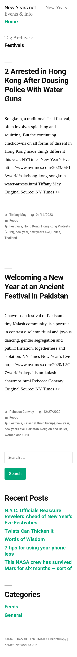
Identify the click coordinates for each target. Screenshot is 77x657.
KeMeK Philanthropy (51, 639)
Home (11, 22)
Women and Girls (17, 435)
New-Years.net (20, 8)
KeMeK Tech (26, 639)
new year (22, 232)
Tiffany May (17, 215)
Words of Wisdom (25, 539)
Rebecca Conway (21, 412)
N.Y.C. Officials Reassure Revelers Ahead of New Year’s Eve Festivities (38, 516)
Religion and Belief (53, 429)
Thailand (11, 238)
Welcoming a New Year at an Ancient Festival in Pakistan (36, 286)
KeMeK (10, 639)
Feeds (13, 221)
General (13, 615)
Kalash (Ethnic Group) (39, 423)
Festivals (15, 226)
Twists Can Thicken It (29, 531)
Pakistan (32, 429)
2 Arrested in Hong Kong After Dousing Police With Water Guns (37, 85)
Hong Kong (31, 226)
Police (56, 232)
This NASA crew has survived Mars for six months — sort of (38, 565)
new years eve (40, 232)
